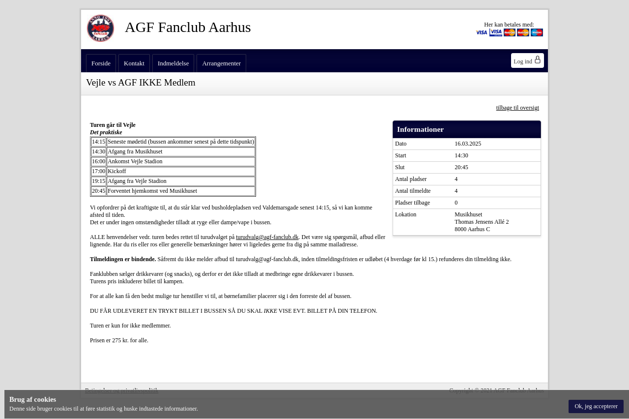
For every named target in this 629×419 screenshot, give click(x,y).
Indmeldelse (173, 63)
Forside (101, 63)
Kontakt (134, 63)
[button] (596, 406)
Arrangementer (221, 63)
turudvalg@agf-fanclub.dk (267, 237)
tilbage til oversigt (517, 107)
